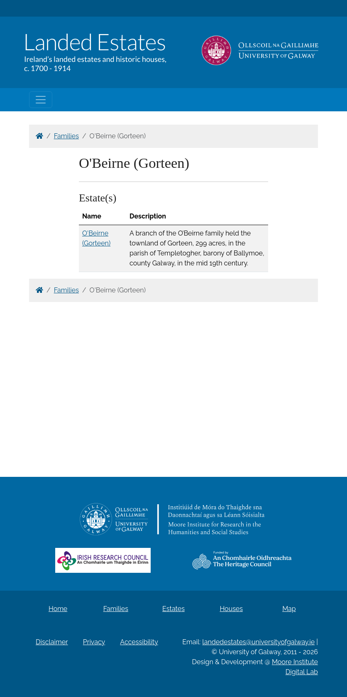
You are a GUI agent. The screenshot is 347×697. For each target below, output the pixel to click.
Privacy (94, 642)
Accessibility (139, 642)
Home (58, 609)
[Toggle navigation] (40, 99)
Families (66, 136)
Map (289, 609)
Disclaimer (52, 642)
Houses (231, 609)
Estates (173, 609)
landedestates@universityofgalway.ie (258, 642)
